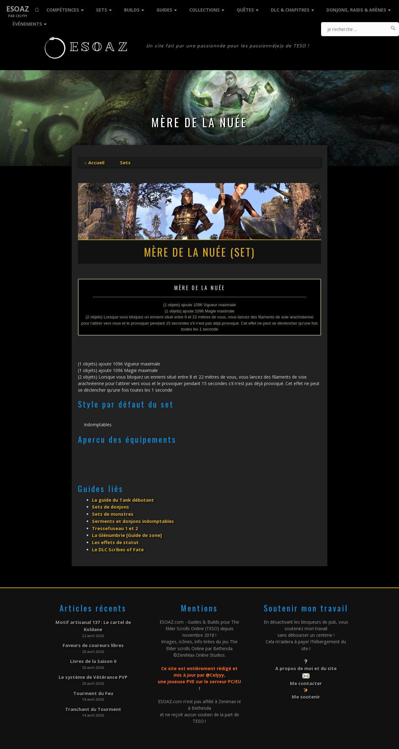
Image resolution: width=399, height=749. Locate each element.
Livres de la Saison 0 (93, 648)
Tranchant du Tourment (93, 694)
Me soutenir (306, 691)
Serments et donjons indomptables (132, 519)
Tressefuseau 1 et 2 (114, 525)
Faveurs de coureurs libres (93, 633)
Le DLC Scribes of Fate (117, 545)
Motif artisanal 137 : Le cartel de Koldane (93, 617)
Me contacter (306, 678)
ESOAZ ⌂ (22, 8)
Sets (101, 10)
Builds (132, 10)
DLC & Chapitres (290, 10)
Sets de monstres (112, 512)
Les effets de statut (114, 538)
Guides (164, 10)
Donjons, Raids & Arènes (356, 10)
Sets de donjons (110, 506)
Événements (27, 24)
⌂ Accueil (94, 162)
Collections (204, 10)
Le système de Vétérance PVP (93, 664)
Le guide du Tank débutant (122, 499)
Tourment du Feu (93, 679)
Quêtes (245, 10)
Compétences (62, 10)
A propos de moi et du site (306, 663)
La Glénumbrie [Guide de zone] (126, 532)
